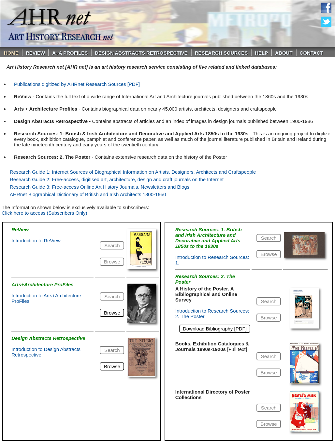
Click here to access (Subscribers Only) (44, 213)
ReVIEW (35, 53)
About (283, 53)
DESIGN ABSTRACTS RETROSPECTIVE (141, 53)
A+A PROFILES (70, 53)
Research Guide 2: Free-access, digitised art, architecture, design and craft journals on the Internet (117, 179)
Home (11, 53)
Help (261, 53)
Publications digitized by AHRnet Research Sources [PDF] (77, 84)
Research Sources (221, 53)
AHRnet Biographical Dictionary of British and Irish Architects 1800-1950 (88, 194)
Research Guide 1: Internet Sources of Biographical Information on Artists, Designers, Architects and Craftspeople (133, 172)
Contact (311, 53)
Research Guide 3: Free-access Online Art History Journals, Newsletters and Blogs (99, 187)
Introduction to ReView (36, 240)
